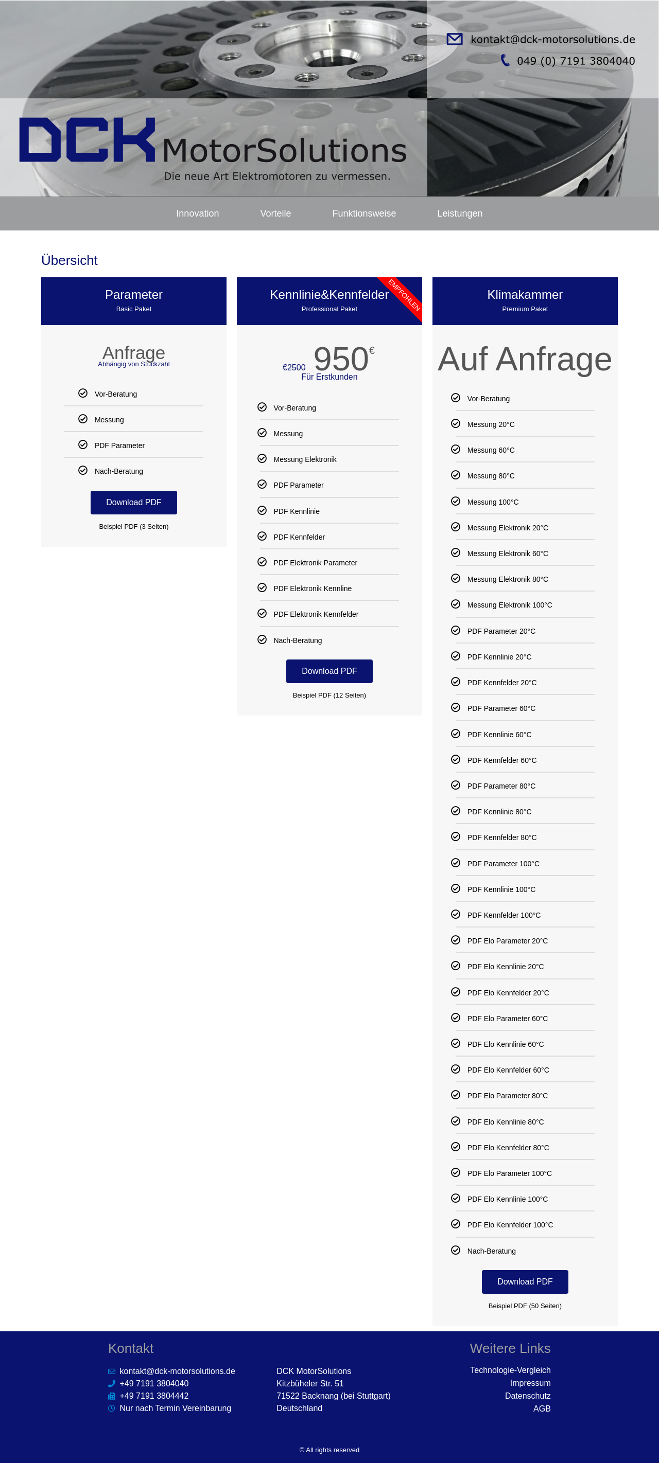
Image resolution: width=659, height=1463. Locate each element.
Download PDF (134, 502)
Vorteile (275, 213)
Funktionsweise (364, 213)
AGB (542, 1408)
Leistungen (460, 213)
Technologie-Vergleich (510, 1370)
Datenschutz (528, 1395)
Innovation (197, 213)
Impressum (530, 1383)
